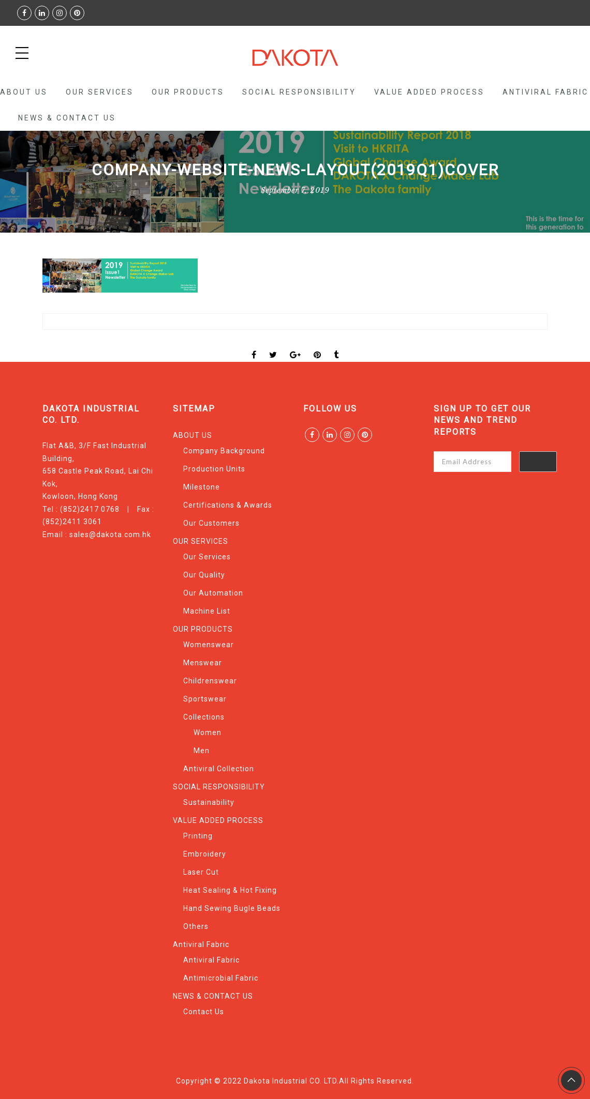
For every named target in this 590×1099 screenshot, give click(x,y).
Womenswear (208, 644)
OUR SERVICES (100, 92)
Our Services (207, 557)
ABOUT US (24, 92)
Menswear (202, 663)
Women (208, 732)
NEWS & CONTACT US (67, 118)
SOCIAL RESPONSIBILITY (299, 92)
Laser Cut (201, 872)
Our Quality (204, 575)
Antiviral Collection (218, 769)
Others (196, 926)
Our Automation (213, 593)
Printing (198, 836)
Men (202, 750)
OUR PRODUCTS (188, 92)
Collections (204, 717)
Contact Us (203, 1012)
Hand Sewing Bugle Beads (232, 908)
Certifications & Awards (227, 505)
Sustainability (208, 802)
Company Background (224, 451)
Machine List (206, 611)
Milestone (201, 487)
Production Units (214, 469)
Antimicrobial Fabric (220, 978)
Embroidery (204, 854)
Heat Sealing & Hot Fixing (230, 890)
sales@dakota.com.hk (110, 534)
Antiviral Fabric (545, 92)
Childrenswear (210, 681)
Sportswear (205, 699)
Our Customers (211, 523)
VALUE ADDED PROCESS (429, 92)
